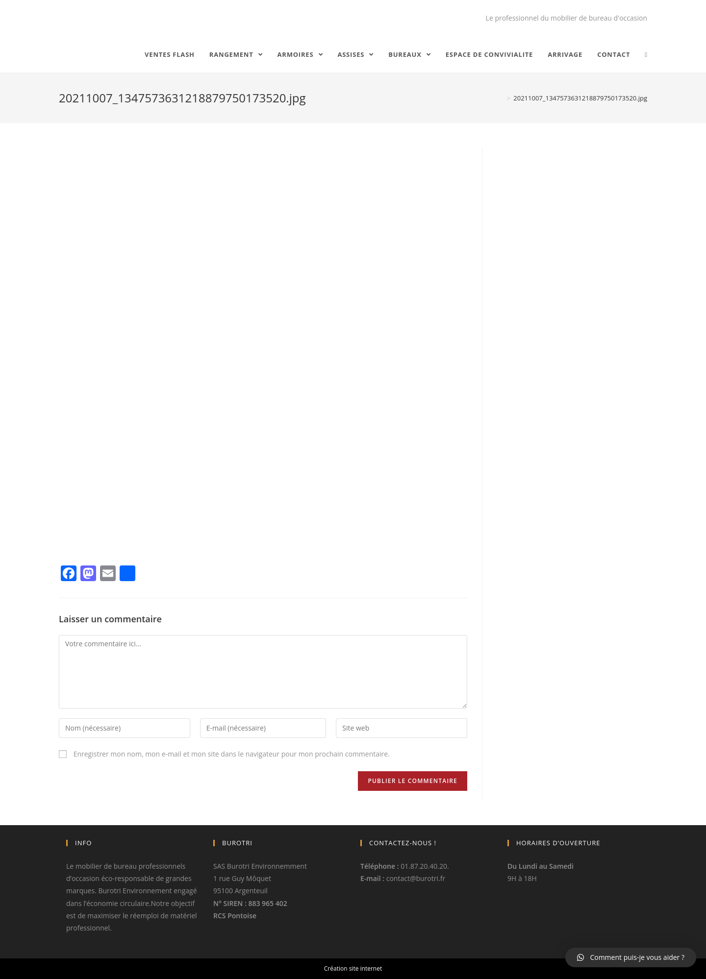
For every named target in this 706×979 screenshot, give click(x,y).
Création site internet (353, 968)
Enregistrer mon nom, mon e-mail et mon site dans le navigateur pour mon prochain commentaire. (232, 754)
